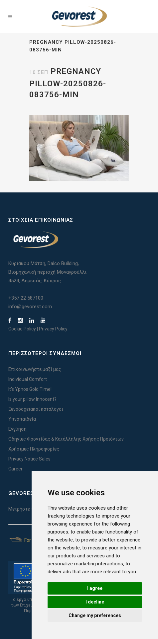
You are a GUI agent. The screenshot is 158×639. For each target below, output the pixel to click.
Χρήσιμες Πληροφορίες (33, 449)
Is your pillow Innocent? (32, 399)
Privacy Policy (53, 328)
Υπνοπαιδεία (22, 419)
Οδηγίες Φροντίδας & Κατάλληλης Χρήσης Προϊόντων (66, 439)
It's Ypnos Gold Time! (30, 389)
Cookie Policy (22, 328)
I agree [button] (94, 588)
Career (15, 468)
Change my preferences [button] (95, 615)
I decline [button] (94, 601)
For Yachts (27, 540)
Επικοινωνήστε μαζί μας (34, 369)
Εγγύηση (17, 429)
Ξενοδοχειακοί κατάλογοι (35, 409)
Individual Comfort (27, 379)
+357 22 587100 (25, 298)
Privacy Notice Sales (29, 459)
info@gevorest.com (30, 307)
